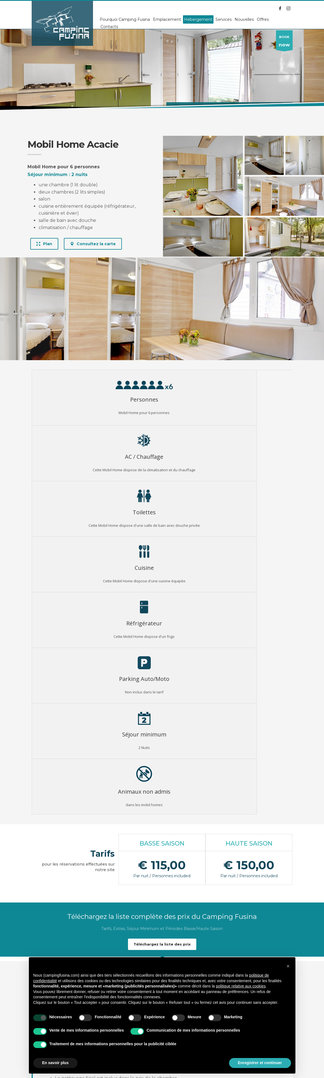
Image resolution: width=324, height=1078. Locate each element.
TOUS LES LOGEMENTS (162, 926)
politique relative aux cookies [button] (241, 986)
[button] (288, 966)
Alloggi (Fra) (62, 108)
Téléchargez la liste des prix (162, 666)
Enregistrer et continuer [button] (260, 1063)
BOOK (284, 42)
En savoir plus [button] (55, 1063)
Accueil (38, 108)
